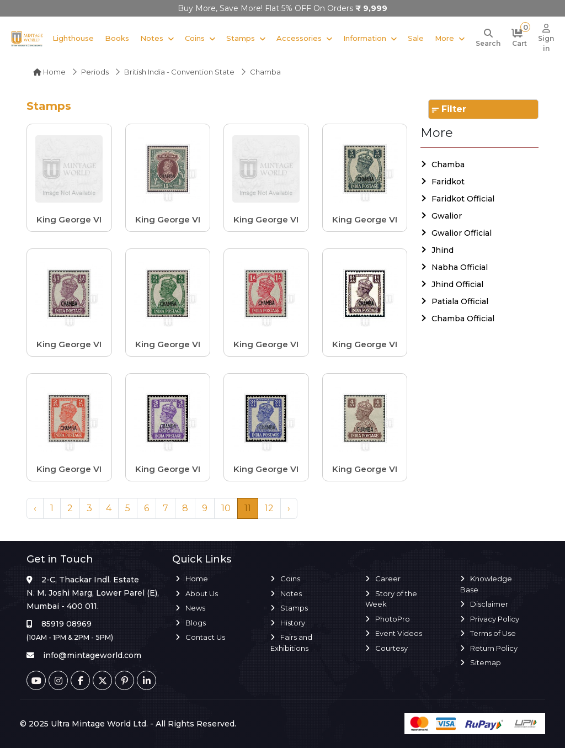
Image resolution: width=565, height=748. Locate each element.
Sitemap (485, 662)
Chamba (448, 164)
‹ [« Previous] (35, 508)
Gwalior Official (461, 233)
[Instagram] (58, 680)
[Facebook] (80, 680)
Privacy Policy (494, 618)
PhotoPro (392, 618)
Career (388, 578)
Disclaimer (489, 604)
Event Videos (398, 633)
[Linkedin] (146, 680)
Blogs (195, 622)
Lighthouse (73, 38)
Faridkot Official (462, 199)
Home (49, 71)
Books (117, 38)
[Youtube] (36, 680)
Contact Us (205, 637)
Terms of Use (493, 633)
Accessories (299, 38)
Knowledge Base (486, 584)
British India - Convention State (179, 71)
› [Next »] (288, 508)
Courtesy (391, 648)
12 (269, 508)
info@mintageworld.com (92, 655)
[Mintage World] (27, 38)
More (444, 38)
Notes (151, 38)
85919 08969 (66, 624)
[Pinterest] (124, 680)
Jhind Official (457, 284)
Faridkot (448, 182)
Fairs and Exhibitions (291, 642)
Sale (416, 38)
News (195, 607)
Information (364, 38)
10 (226, 508)
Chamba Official (462, 318)
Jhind (442, 250)
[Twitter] (102, 680)
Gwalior (446, 216)
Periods (95, 71)
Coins (195, 38)
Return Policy (494, 648)
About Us (201, 593)
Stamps (240, 38)
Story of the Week (391, 599)
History (292, 622)
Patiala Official (459, 301)
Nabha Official (459, 267)
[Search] (488, 39)
